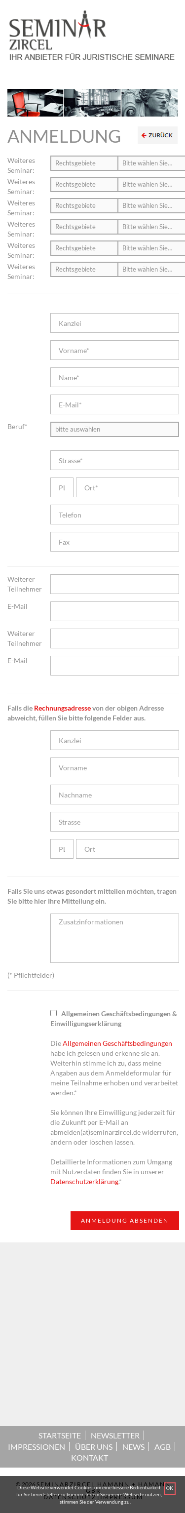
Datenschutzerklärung (84, 1181)
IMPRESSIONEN (36, 1446)
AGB (162, 1446)
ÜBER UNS (93, 1446)
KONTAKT (89, 1457)
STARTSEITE (59, 1435)
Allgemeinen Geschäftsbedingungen (117, 1043)
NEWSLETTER (115, 1435)
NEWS (133, 1446)
